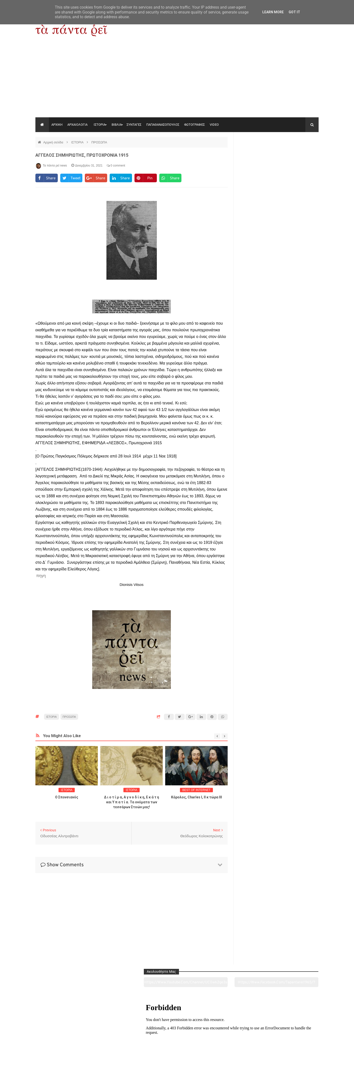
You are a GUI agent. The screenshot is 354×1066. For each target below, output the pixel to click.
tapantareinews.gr (304, 1058)
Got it (294, 12)
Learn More (273, 12)
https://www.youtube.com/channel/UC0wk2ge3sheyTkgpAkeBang (258, 154)
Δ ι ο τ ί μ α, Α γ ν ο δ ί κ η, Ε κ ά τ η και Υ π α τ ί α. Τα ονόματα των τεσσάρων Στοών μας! (131, 802)
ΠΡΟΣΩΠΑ (99, 142)
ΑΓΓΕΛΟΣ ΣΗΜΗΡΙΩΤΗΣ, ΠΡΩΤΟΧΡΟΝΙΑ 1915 (81, 155)
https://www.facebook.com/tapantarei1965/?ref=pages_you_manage (299, 154)
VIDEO (214, 124)
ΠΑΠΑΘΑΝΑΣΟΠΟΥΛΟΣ (162, 124)
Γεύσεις (234, 1035)
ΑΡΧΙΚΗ (56, 124)
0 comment (116, 165)
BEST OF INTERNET (196, 790)
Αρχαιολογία (62, 1035)
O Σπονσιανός (66, 797)
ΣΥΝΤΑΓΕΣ (134, 124)
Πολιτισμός (176, 1035)
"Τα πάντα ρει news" (85, 1058)
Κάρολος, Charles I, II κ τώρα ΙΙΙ (196, 797)
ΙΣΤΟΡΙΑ (99, 124)
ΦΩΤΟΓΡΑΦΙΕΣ (194, 124)
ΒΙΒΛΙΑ (117, 124)
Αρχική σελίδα (53, 142)
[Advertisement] (177, 80)
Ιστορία (119, 1035)
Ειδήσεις (291, 1035)
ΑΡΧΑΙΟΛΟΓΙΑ (77, 124)
